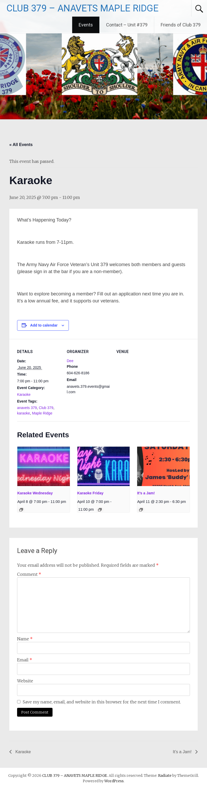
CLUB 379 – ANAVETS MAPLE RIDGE (82, 8)
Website (25, 680)
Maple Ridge (42, 413)
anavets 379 (27, 408)
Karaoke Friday (90, 493)
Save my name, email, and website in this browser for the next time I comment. (102, 701)
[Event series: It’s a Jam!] (141, 509)
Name (25, 638)
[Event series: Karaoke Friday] (100, 509)
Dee (70, 361)
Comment (29, 574)
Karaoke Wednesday (35, 493)
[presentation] (43, 466)
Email (24, 659)
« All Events (21, 144)
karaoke (23, 413)
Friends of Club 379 (181, 24)
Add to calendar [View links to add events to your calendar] (44, 325)
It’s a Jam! (146, 493)
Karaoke (24, 394)
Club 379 (46, 408)
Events (86, 24)
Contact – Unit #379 (126, 24)
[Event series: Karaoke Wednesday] (21, 509)
